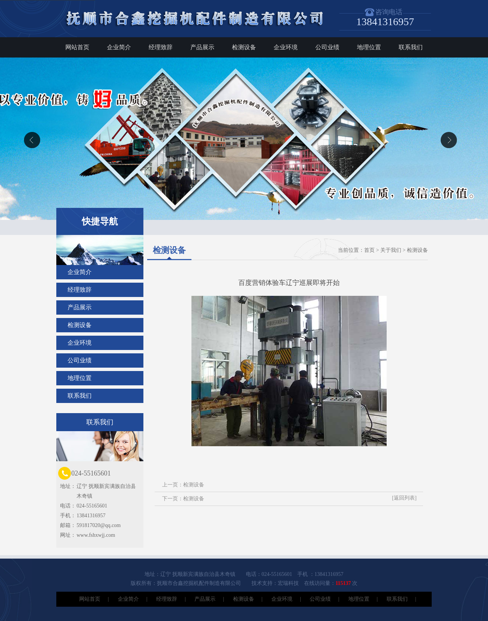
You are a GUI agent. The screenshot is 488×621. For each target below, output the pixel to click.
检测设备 (244, 47)
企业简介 (119, 47)
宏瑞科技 (288, 583)
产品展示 (202, 47)
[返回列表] (404, 498)
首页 (369, 250)
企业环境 (286, 47)
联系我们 (411, 47)
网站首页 (77, 47)
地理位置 (369, 47)
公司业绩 (327, 47)
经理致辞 (161, 47)
